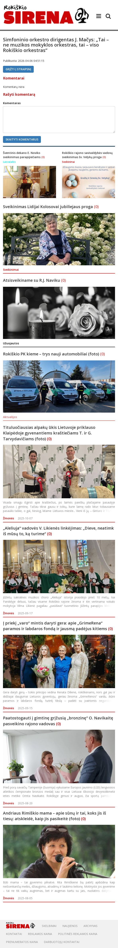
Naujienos (70, 926)
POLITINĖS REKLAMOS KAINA (77, 934)
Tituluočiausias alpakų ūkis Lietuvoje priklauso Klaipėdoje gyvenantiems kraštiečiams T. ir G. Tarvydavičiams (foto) (49, 433)
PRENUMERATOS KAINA (22, 942)
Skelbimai (49, 926)
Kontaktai (14, 934)
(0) (43, 157)
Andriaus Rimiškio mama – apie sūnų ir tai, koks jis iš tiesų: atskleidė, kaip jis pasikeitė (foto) (54, 816)
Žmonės (8, 518)
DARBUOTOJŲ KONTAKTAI (61, 942)
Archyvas (90, 926)
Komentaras (12, 103)
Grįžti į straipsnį (18, 69)
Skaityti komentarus (22, 139)
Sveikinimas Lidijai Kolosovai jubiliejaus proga (48, 206)
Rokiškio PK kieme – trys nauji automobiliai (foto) (51, 354)
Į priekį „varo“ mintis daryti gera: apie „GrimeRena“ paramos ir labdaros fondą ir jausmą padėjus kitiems (55, 626)
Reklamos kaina (40, 934)
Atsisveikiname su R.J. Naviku (32, 280)
